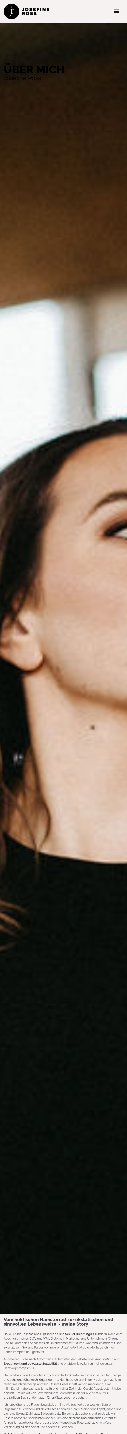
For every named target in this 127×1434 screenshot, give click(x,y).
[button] (116, 11)
